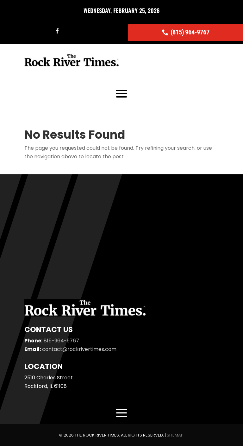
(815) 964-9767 (190, 32)
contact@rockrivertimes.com (79, 349)
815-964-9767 (61, 340)
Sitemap (175, 435)
